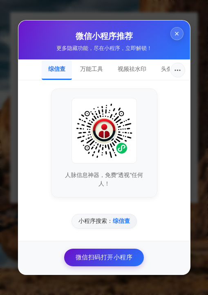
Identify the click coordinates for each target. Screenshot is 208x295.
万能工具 (91, 69)
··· (177, 70)
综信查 (56, 69)
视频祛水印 (132, 69)
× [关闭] (176, 33)
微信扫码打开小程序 (104, 257)
